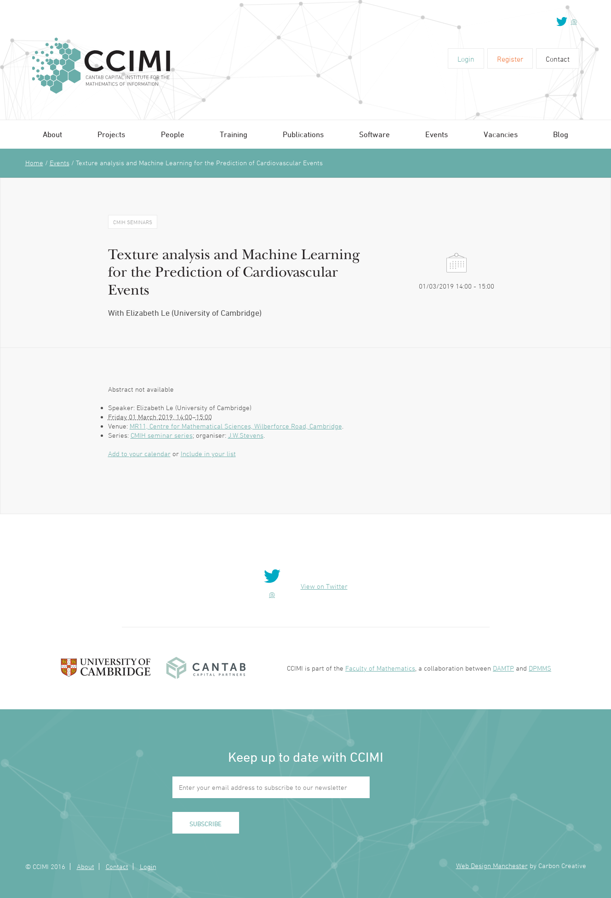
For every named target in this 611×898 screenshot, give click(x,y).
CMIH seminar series (162, 435)
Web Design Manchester (492, 865)
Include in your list (208, 454)
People (172, 134)
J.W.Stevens (245, 435)
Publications (303, 134)
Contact (558, 59)
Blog (560, 134)
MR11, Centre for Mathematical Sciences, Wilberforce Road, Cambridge (236, 426)
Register (510, 59)
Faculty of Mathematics (380, 668)
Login (465, 59)
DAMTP (503, 668)
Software (374, 134)
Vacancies (501, 134)
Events (436, 134)
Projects (111, 134)
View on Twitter (324, 586)
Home (34, 163)
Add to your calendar (139, 454)
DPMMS (540, 668)
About (52, 134)
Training (233, 134)
